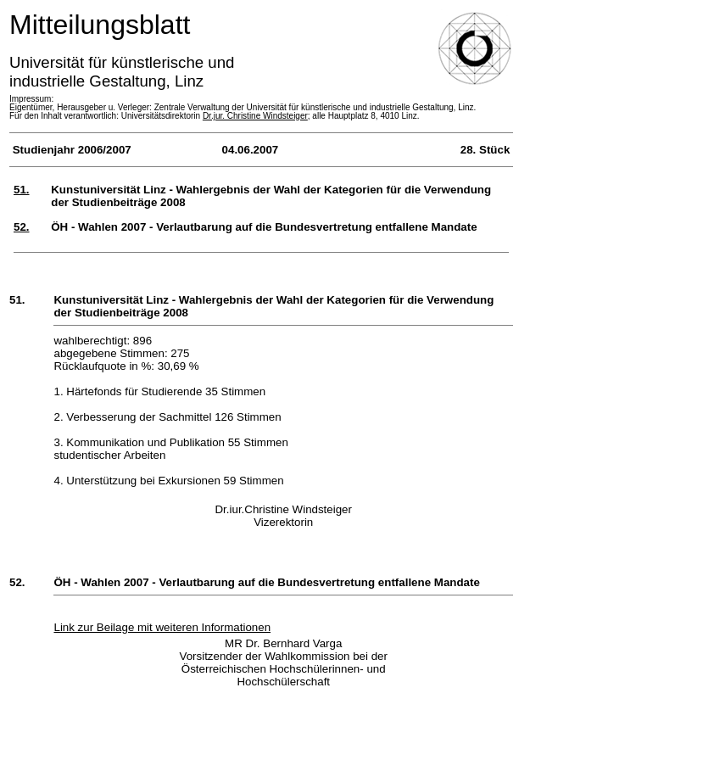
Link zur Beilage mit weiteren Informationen (162, 627)
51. (22, 189)
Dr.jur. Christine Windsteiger (255, 115)
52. (22, 227)
